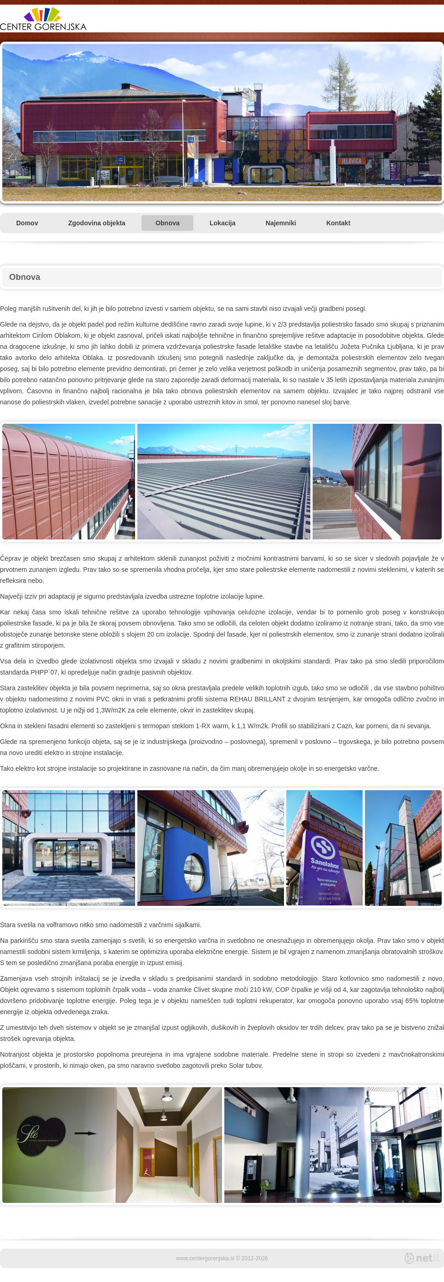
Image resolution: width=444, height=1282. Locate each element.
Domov (27, 223)
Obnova (167, 223)
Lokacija (222, 223)
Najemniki (280, 223)
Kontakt (338, 223)
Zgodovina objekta (96, 223)
